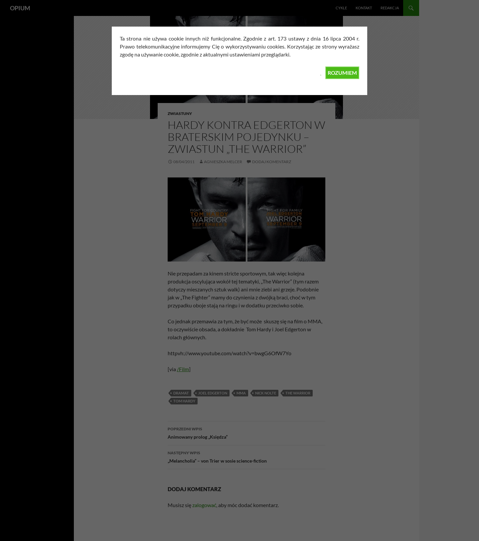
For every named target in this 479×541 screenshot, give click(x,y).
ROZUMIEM (342, 72)
